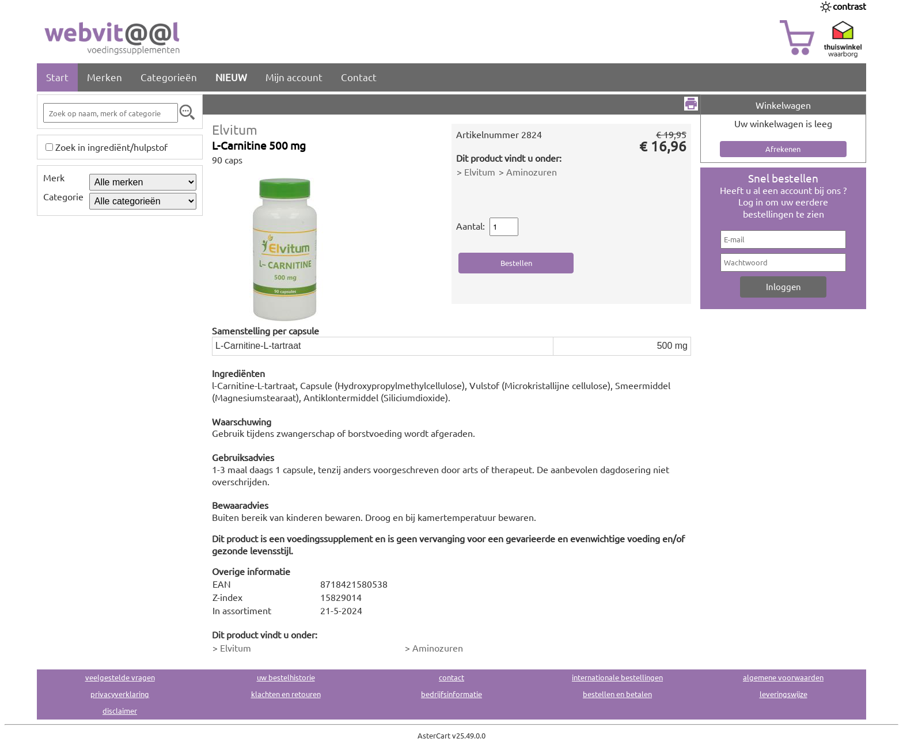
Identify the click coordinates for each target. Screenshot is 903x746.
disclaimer (120, 710)
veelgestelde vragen (120, 677)
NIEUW (231, 77)
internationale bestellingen (617, 677)
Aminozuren (531, 171)
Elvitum (234, 129)
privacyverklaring (119, 694)
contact (451, 677)
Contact (359, 77)
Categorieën (169, 77)
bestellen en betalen (617, 694)
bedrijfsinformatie (451, 694)
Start (57, 77)
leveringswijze (783, 694)
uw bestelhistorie (286, 677)
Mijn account (293, 77)
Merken (104, 77)
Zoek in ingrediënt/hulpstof (111, 147)
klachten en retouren (286, 694)
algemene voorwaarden (783, 677)
